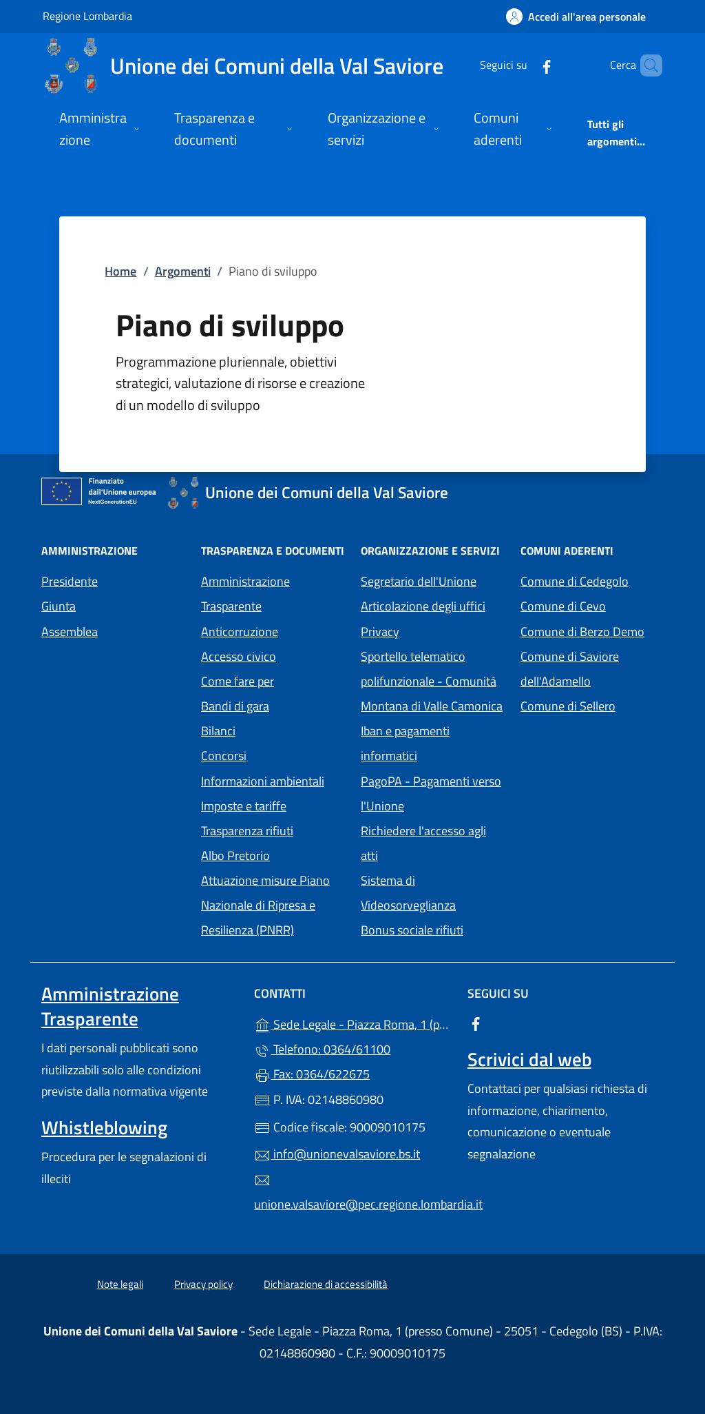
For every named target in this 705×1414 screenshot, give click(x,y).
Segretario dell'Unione (418, 581)
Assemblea (69, 631)
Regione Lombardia (87, 15)
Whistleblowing (104, 1127)
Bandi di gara (235, 706)
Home (120, 271)
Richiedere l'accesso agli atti (423, 843)
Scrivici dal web (529, 1059)
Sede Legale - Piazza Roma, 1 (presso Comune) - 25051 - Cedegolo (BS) (352, 1023)
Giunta (58, 606)
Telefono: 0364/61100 (322, 1049)
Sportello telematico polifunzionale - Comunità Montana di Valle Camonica (432, 681)
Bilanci (218, 730)
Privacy (432, 630)
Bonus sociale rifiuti (412, 930)
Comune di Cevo (592, 604)
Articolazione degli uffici (423, 606)
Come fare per (237, 681)
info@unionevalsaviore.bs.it (337, 1154)
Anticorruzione (239, 631)
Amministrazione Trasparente (245, 593)
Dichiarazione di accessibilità (326, 1284)
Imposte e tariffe (243, 806)
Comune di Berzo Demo (592, 630)
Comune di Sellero (592, 704)
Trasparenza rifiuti (247, 830)
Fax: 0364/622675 (312, 1074)
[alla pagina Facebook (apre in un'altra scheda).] (523, 65)
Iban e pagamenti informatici (405, 743)
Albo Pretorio (272, 854)
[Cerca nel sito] (645, 65)
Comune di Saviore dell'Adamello (592, 668)
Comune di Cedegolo (592, 580)
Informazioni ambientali (262, 781)
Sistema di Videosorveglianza (408, 892)
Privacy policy (203, 1284)
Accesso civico (238, 656)
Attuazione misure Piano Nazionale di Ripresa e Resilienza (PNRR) (265, 905)
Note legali (120, 1284)
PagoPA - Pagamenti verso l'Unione (432, 793)
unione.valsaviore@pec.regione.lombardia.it (352, 1192)
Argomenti (183, 271)
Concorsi (223, 755)
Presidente (69, 581)
